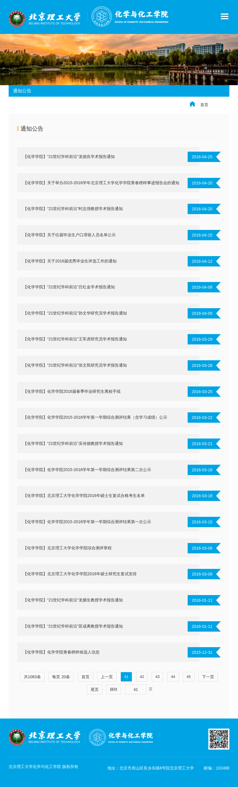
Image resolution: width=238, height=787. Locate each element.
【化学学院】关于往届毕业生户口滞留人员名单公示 (69, 235)
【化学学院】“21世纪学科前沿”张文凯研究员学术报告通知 (75, 365)
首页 (204, 104)
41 (126, 676)
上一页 (107, 676)
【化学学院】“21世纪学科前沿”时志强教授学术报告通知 (73, 208)
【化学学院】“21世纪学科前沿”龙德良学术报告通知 (69, 156)
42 (142, 676)
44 (173, 676)
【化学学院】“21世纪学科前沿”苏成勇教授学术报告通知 (73, 626)
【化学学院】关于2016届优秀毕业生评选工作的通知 (70, 261)
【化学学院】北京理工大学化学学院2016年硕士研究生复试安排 (80, 573)
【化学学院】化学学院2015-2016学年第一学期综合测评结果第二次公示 (87, 469)
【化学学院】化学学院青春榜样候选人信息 (61, 652)
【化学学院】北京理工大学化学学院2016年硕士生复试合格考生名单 (84, 495)
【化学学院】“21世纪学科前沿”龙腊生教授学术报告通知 (73, 600)
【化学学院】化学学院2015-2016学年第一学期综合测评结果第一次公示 (87, 521)
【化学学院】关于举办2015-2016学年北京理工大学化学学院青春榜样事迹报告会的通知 (101, 182)
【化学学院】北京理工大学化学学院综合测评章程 (67, 548)
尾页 (95, 689)
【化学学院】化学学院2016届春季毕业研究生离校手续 (72, 391)
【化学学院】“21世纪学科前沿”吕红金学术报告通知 (69, 287)
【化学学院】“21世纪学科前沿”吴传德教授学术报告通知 (73, 443)
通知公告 (31, 128)
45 (188, 676)
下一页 (208, 676)
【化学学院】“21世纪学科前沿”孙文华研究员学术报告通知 (75, 313)
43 (157, 676)
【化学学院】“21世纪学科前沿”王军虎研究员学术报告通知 (75, 339)
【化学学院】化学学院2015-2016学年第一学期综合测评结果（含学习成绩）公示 (95, 417)
